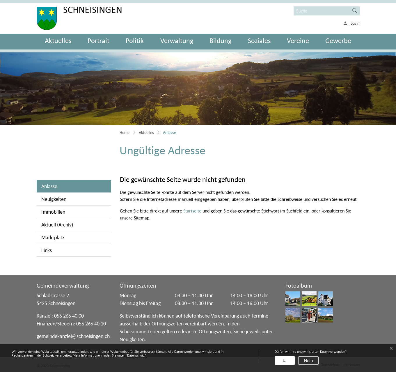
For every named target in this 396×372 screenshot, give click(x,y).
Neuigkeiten (53, 199)
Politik (135, 40)
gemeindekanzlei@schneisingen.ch (73, 336)
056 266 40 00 (69, 315)
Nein (308, 360)
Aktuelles (58, 40)
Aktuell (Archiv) (57, 224)
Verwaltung (176, 40)
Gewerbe (338, 40)
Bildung (220, 40)
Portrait (98, 40)
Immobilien (53, 211)
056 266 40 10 (91, 323)
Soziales (259, 40)
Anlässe (62, 185)
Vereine (298, 40)
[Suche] (322, 10)
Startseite (192, 211)
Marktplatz (52, 237)
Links (46, 250)
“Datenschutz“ (136, 355)
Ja (285, 360)
